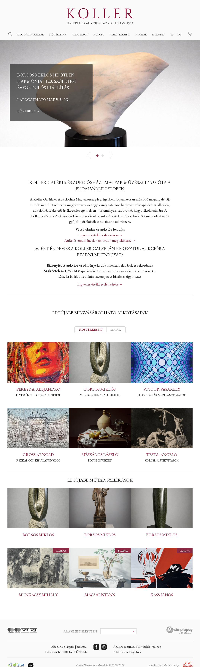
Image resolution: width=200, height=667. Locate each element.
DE (179, 34)
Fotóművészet (100, 460)
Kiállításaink (119, 34)
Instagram (104, 647)
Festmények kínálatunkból (38, 395)
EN (172, 34)
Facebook (96, 647)
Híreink (141, 34)
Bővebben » (28, 111)
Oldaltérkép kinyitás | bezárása (69, 647)
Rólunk (158, 34)
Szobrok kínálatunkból (100, 395)
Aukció (98, 34)
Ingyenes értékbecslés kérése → (100, 234)
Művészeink (57, 34)
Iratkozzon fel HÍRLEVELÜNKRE (66, 652)
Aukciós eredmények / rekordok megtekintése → (100, 240)
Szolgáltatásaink (30, 34)
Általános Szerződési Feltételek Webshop (137, 647)
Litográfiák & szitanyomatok (161, 395)
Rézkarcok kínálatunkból (38, 460)
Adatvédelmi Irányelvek (127, 652)
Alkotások (80, 34)
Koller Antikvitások (162, 460)
